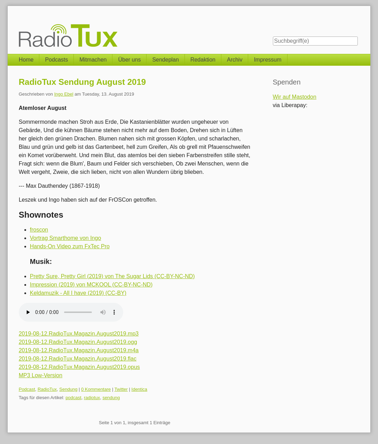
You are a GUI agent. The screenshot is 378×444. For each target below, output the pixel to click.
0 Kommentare (96, 389)
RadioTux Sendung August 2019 (82, 82)
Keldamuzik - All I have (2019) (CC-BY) (78, 293)
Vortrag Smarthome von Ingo (65, 238)
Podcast (27, 389)
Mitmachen (93, 60)
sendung (111, 397)
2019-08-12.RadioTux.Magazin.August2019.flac (77, 359)
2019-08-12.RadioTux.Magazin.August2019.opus (79, 367)
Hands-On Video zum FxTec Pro (70, 246)
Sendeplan (165, 60)
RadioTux (47, 389)
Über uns (129, 60)
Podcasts (56, 60)
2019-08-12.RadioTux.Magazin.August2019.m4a (79, 350)
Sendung (68, 389)
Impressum (267, 60)
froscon (39, 230)
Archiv (234, 60)
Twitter (121, 389)
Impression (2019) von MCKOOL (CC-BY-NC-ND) (91, 285)
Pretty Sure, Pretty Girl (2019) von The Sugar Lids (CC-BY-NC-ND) (112, 276)
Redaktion (202, 60)
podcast (73, 397)
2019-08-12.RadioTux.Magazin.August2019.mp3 (79, 334)
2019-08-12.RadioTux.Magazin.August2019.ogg (78, 342)
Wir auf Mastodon (294, 97)
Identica (140, 389)
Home (26, 60)
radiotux (92, 397)
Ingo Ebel (63, 94)
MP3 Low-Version (40, 375)
